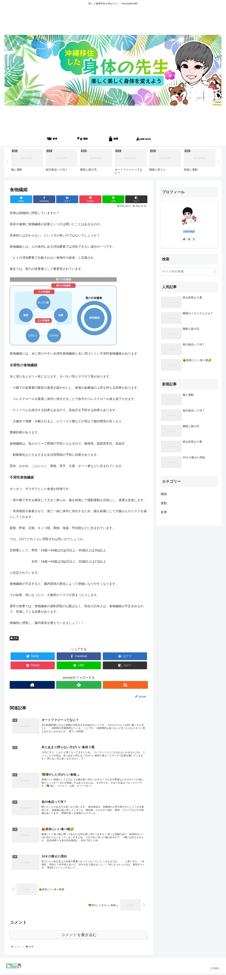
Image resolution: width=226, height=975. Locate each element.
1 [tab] (110, 178)
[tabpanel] (27, 161)
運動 (164, 503)
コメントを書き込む (79, 936)
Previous (7, 162)
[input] (189, 271)
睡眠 (164, 494)
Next (219, 162)
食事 (14, 638)
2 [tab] (115, 178)
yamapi (189, 231)
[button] (214, 271)
